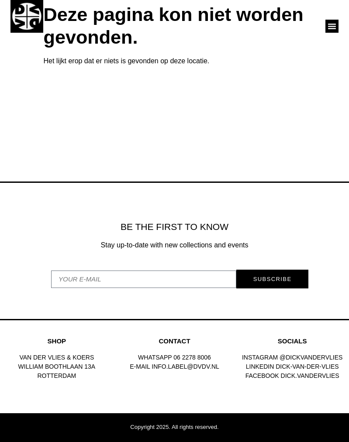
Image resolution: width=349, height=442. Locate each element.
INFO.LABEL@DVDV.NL (185, 366)
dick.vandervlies (310, 375)
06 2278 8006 (192, 357)
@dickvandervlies (311, 357)
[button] (332, 26)
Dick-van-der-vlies (307, 366)
